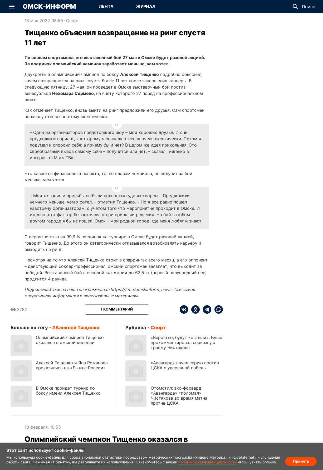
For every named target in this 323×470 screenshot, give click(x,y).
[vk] (184, 309)
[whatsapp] (217, 309)
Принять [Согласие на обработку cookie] (301, 461)
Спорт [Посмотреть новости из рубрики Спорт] (72, 20)
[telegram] (205, 309)
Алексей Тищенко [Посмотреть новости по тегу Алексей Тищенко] (77, 327)
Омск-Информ (49, 6)
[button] (11, 6)
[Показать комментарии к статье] (116, 309)
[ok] (194, 309)
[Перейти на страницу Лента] (106, 6)
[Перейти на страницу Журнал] (145, 6)
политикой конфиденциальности (207, 462)
